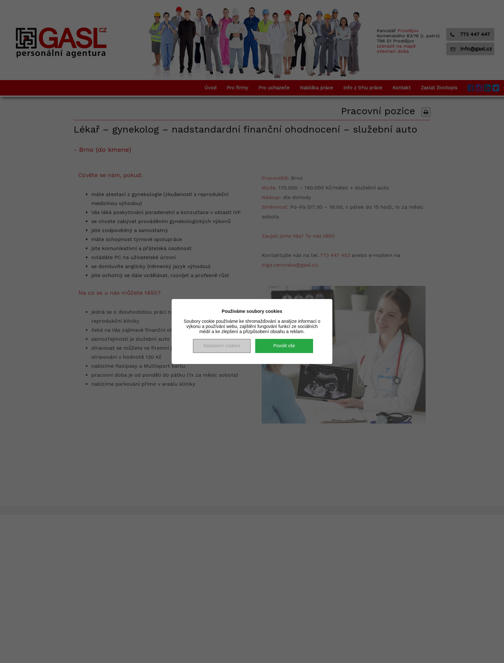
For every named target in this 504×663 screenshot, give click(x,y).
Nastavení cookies (221, 345)
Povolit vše (284, 345)
